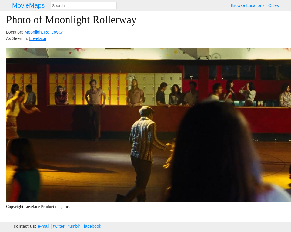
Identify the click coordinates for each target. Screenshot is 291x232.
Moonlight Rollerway (44, 32)
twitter (58, 226)
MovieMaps (28, 5)
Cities (273, 5)
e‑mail (43, 226)
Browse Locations (248, 5)
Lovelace (37, 38)
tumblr (74, 226)
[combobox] (84, 5)
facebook (92, 226)
